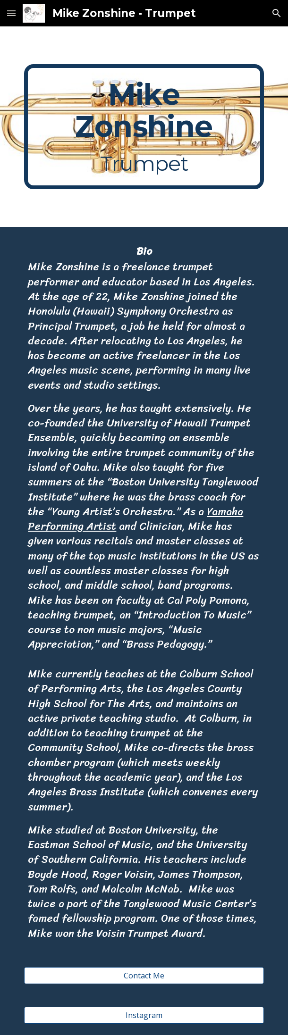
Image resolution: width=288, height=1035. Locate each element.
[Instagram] (144, 1015)
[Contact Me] (144, 975)
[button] (11, 13)
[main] (143, 126)
